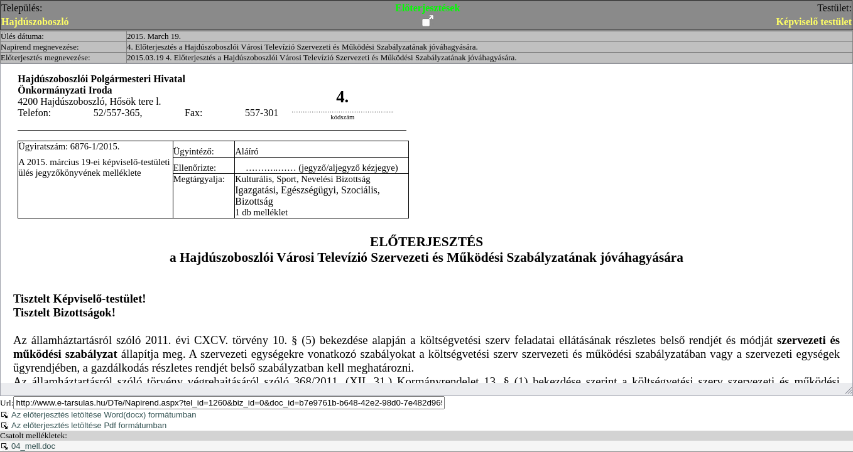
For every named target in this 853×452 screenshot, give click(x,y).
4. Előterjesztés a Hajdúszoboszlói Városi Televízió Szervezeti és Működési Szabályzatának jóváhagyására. (302, 46)
